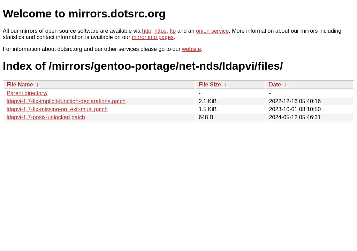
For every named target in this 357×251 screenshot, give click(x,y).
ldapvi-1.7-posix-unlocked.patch (46, 117)
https (160, 31)
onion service (212, 31)
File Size (210, 85)
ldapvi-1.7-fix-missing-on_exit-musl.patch (57, 109)
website (191, 49)
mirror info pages (153, 37)
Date (275, 85)
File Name (20, 85)
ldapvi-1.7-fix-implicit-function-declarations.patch (66, 101)
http (146, 31)
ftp (172, 31)
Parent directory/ (27, 93)
